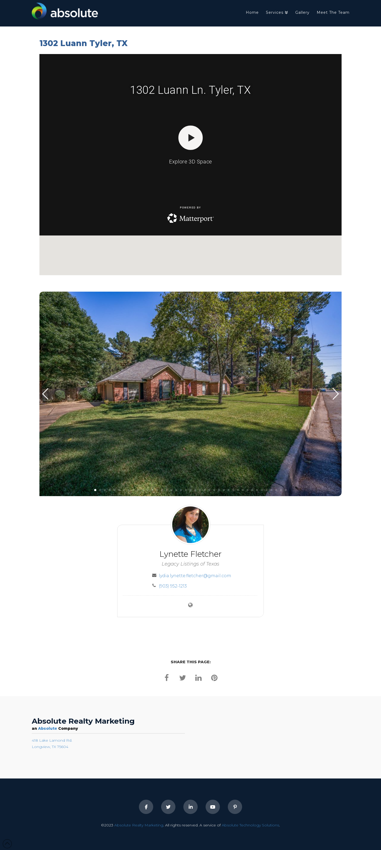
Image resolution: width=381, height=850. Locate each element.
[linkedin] (198, 677)
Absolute (47, 728)
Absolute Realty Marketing (138, 825)
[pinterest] (214, 677)
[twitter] (182, 677)
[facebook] (166, 677)
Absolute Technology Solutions (250, 825)
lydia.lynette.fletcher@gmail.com (195, 575)
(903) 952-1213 (173, 586)
